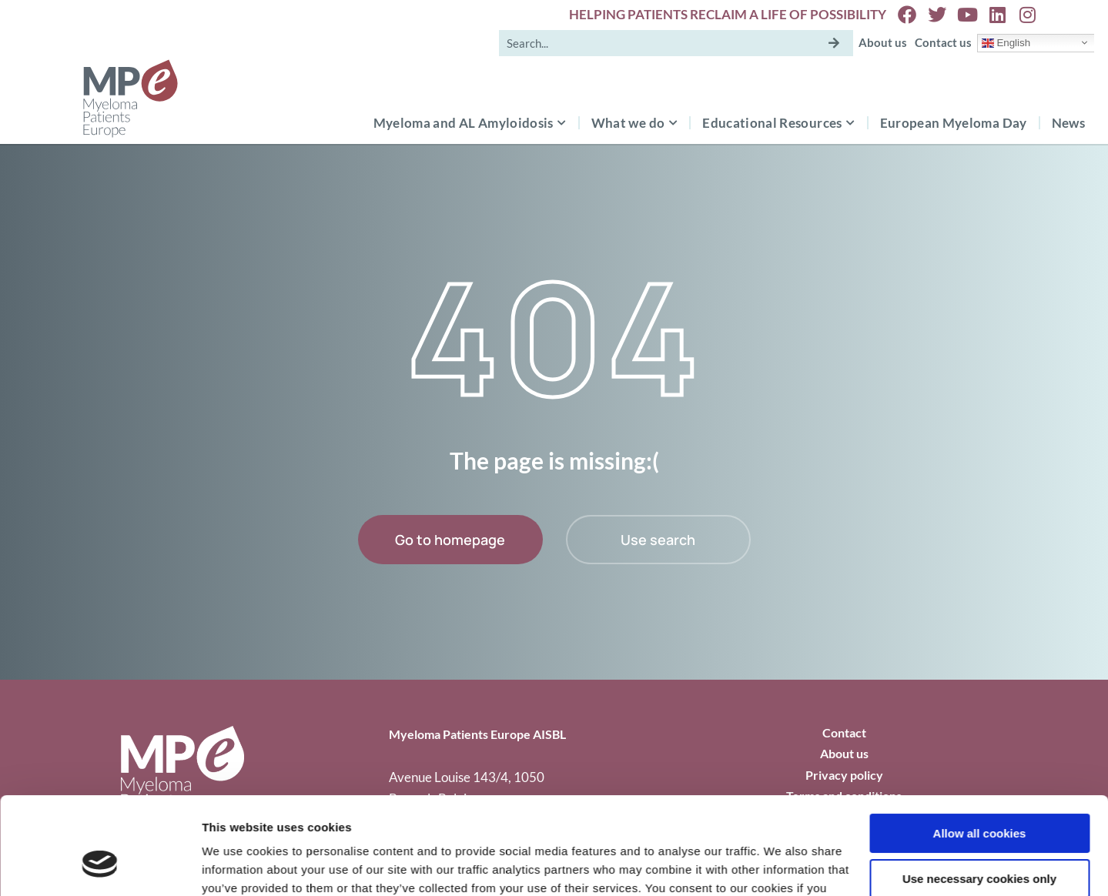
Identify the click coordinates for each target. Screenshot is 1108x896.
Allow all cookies (979, 750)
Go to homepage (450, 539)
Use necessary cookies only (979, 794)
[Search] (833, 43)
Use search (658, 539)
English (1006, 42)
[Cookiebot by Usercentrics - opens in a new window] (99, 866)
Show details (237, 865)
